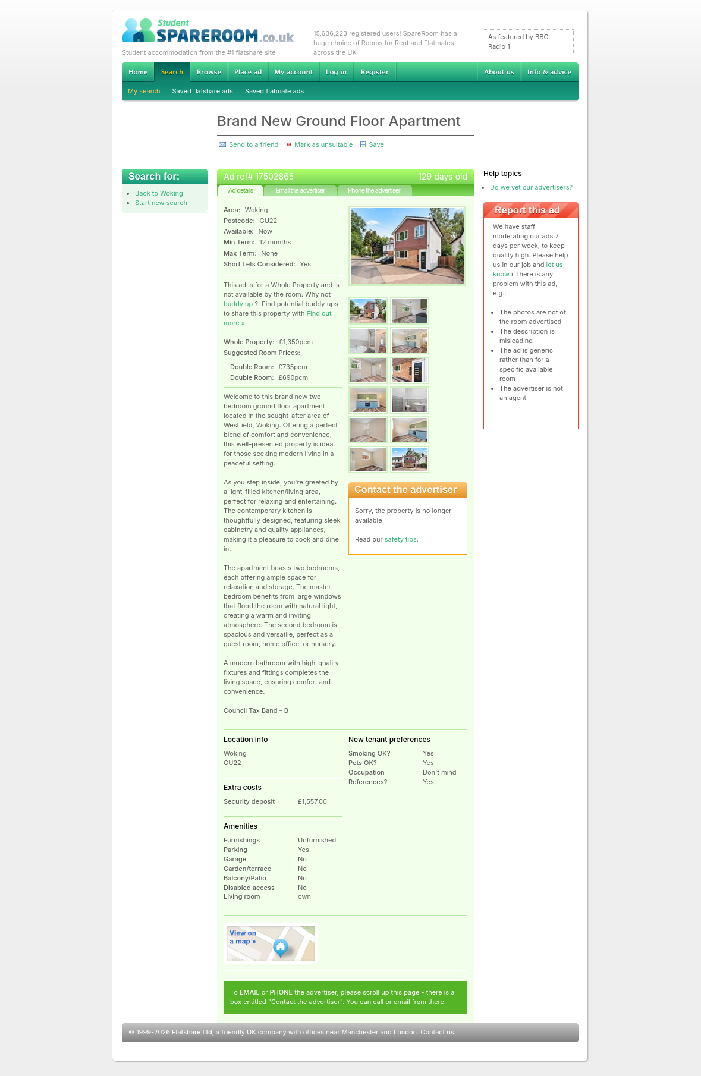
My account (293, 71)
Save (376, 144)
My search (144, 91)
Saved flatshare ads (202, 91)
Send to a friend (253, 144)
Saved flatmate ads (274, 91)
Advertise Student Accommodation (248, 71)
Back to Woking (159, 193)
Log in (336, 71)
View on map (271, 943)
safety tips (401, 539)
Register (375, 71)
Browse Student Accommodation (209, 71)
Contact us (437, 1032)
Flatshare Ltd (192, 1032)
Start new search (161, 203)
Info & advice (550, 71)
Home (138, 71)
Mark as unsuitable (323, 144)
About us (499, 71)
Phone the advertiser (374, 190)
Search (172, 72)
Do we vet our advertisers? (531, 187)
